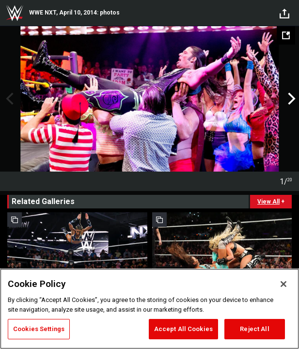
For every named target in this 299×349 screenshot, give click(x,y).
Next (290, 98)
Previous (8, 98)
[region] (149, 309)
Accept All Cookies (183, 329)
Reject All (254, 329)
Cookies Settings (38, 329)
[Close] (283, 284)
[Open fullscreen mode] (286, 35)
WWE (14, 13)
